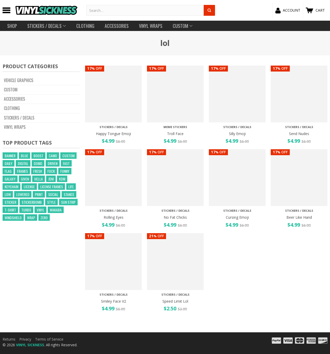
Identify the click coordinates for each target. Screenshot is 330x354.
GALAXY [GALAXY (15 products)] (10, 179)
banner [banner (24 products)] (10, 155)
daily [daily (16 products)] (8, 163)
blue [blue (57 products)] (24, 155)
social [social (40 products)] (53, 194)
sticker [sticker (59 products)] (10, 202)
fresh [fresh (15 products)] (37, 171)
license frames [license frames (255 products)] (51, 186)
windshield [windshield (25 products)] (13, 217)
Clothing (12, 108)
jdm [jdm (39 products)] (51, 179)
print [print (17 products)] (39, 194)
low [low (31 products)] (8, 194)
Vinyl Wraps (15, 127)
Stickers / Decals (19, 118)
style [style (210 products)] (51, 202)
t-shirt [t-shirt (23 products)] (10, 210)
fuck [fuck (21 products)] (51, 171)
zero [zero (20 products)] (44, 217)
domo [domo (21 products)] (38, 163)
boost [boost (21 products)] (38, 155)
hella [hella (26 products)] (38, 179)
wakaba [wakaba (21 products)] (56, 210)
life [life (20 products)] (71, 186)
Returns (9, 339)
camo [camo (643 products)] (53, 155)
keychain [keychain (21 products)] (11, 186)
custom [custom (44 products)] (68, 155)
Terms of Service (49, 339)
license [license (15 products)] (29, 186)
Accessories (14, 99)
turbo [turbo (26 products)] (26, 210)
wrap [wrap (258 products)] (31, 217)
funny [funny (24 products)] (64, 171)
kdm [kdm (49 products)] (62, 179)
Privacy (25, 339)
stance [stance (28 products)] (69, 194)
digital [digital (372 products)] (23, 163)
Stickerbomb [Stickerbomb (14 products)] (32, 202)
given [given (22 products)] (25, 179)
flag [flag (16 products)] (8, 171)
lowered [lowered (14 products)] (22, 194)
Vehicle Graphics (18, 80)
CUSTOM (11, 89)
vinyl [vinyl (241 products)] (40, 210)
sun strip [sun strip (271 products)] (68, 202)
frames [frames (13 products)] (22, 171)
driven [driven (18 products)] (52, 163)
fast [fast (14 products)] (66, 163)
